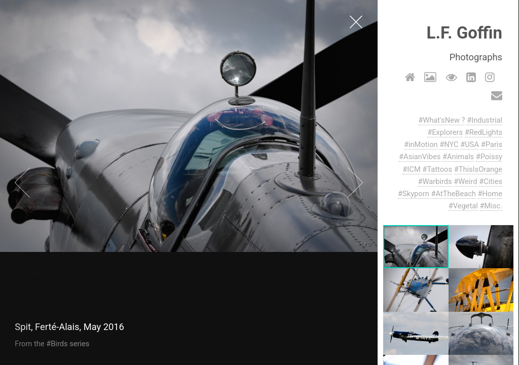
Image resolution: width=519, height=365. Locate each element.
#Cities (491, 181)
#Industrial (485, 120)
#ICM (412, 169)
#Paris (492, 144)
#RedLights (484, 132)
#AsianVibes (420, 156)
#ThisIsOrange (479, 169)
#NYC (449, 144)
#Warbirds (435, 181)
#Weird (465, 181)
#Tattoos (438, 169)
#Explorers (445, 132)
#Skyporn (414, 193)
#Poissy (489, 156)
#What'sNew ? (442, 120)
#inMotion (421, 144)
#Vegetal (463, 205)
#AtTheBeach (453, 193)
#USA (470, 144)
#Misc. (491, 205)
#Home (490, 193)
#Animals (458, 156)
